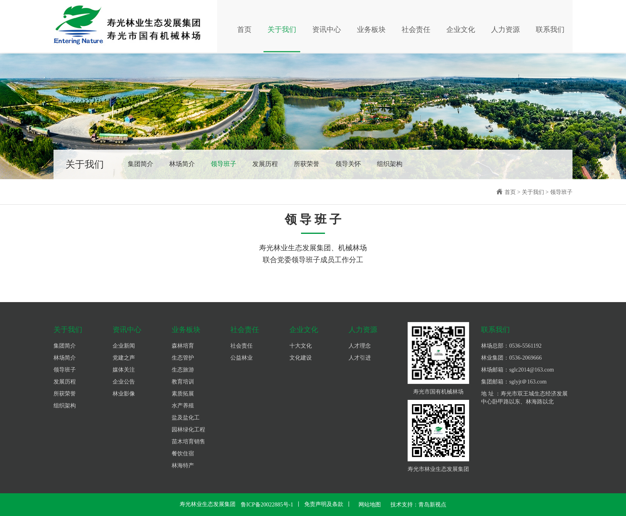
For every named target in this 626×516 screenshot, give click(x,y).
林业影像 (124, 394)
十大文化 (300, 346)
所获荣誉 (306, 163)
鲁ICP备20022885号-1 (267, 505)
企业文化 (460, 30)
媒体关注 (124, 370)
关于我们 (281, 30)
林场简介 (182, 163)
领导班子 (223, 163)
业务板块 (371, 30)
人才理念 (360, 346)
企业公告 (124, 382)
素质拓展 (183, 394)
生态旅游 (183, 370)
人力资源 (505, 30)
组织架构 (389, 163)
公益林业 (241, 358)
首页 (244, 30)
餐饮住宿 (183, 454)
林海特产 (183, 466)
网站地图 (370, 505)
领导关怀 (348, 163)
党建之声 (124, 358)
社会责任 (416, 30)
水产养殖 (183, 406)
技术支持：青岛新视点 (418, 505)
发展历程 (265, 163)
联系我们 (550, 30)
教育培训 (183, 382)
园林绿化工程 (188, 430)
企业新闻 (124, 346)
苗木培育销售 (188, 442)
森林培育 (183, 346)
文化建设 (300, 358)
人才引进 (360, 358)
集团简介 (140, 163)
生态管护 (183, 358)
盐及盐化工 (186, 418)
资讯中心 (326, 30)
